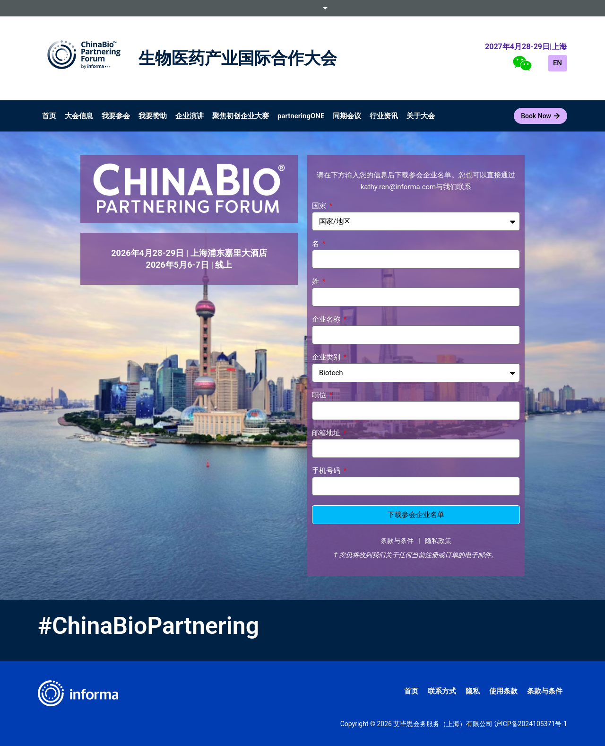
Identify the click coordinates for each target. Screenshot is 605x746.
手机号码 (327, 471)
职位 (320, 395)
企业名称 (327, 320)
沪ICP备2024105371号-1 (530, 724)
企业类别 (327, 357)
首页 (49, 116)
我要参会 (116, 116)
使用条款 (503, 691)
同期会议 (347, 116)
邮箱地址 (327, 433)
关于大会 (420, 116)
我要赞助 (152, 116)
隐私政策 (438, 540)
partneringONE (300, 116)
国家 (320, 206)
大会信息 (79, 116)
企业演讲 (189, 116)
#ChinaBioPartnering (148, 626)
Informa (302, 8)
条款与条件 (397, 540)
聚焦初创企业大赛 (240, 116)
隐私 (473, 691)
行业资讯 (384, 116)
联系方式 (442, 691)
